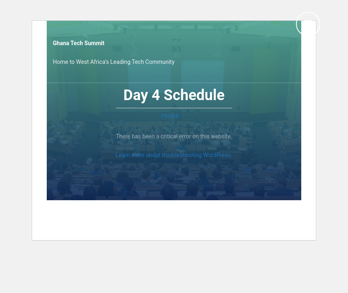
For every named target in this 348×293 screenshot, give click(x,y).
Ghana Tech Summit (78, 43)
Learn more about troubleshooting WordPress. (174, 155)
